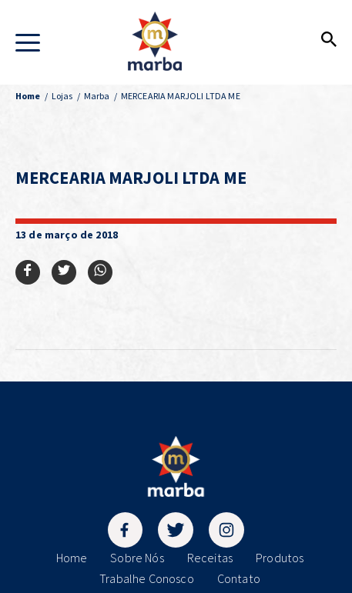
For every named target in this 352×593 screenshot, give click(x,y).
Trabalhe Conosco (146, 578)
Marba (97, 96)
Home (72, 557)
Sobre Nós (136, 557)
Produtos (279, 557)
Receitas (210, 557)
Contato (238, 578)
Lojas (62, 96)
